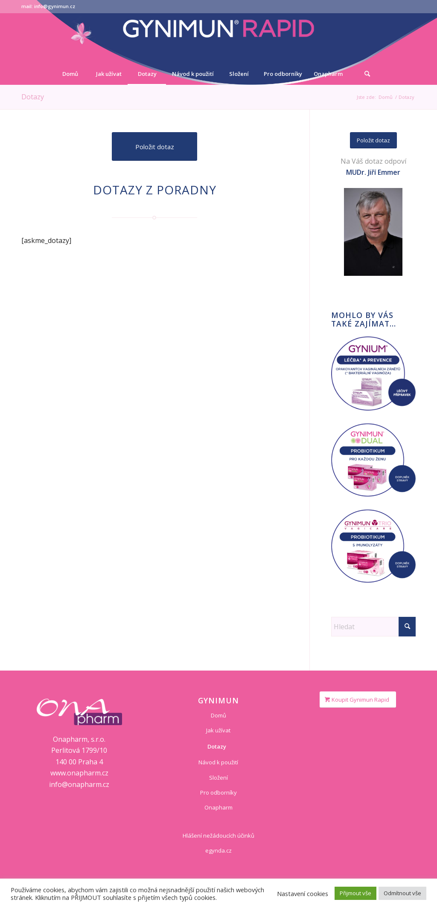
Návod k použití (218, 762)
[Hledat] (367, 73)
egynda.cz (218, 850)
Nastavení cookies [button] (302, 893)
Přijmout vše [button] (355, 893)
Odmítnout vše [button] (402, 893)
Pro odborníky (218, 792)
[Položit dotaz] (154, 146)
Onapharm (218, 807)
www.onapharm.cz (79, 773)
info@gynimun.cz (54, 6)
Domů (218, 715)
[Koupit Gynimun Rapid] (358, 699)
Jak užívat (218, 730)
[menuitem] (70, 73)
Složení (218, 777)
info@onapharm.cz (79, 784)
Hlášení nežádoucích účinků (218, 835)
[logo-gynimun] (218, 38)
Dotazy (32, 96)
